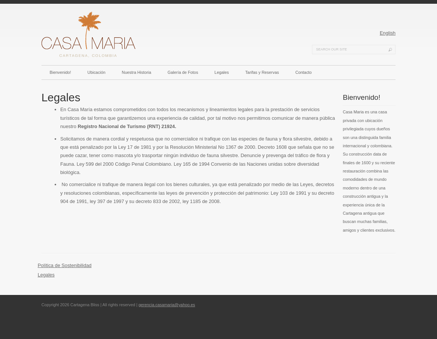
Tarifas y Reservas (262, 72)
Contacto (303, 72)
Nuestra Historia (136, 72)
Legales (221, 72)
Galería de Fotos (183, 72)
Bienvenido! (60, 72)
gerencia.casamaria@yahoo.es (167, 304)
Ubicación (96, 72)
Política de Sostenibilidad (65, 265)
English (388, 33)
